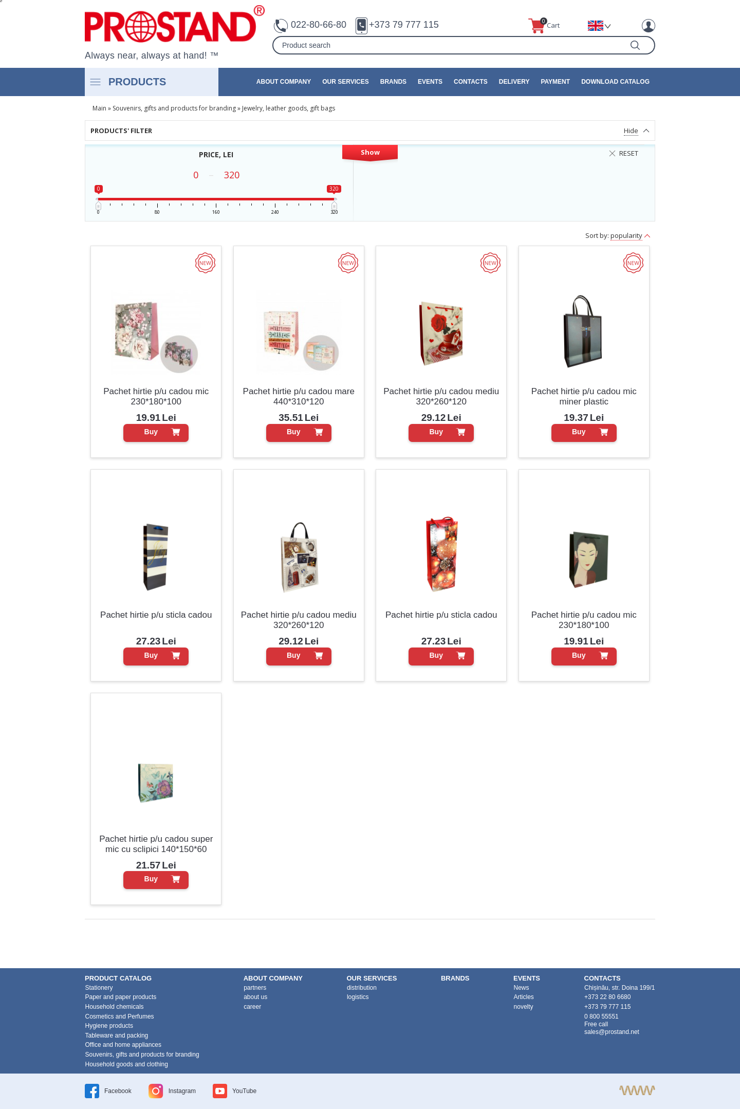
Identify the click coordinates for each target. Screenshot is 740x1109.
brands (393, 81)
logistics (358, 997)
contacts (471, 81)
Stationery (99, 987)
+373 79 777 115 (404, 25)
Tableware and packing (117, 1035)
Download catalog (615, 81)
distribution (362, 987)
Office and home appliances (123, 1044)
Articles (524, 997)
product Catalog (118, 978)
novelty (523, 1006)
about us (255, 997)
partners (255, 987)
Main (99, 108)
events (430, 81)
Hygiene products (109, 1025)
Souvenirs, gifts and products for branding (174, 108)
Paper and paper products (121, 997)
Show (370, 152)
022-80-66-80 (318, 25)
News (521, 987)
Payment (555, 81)
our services (345, 81)
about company (283, 81)
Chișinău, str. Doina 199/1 (619, 987)
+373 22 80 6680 (607, 997)
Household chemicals (114, 1006)
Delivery (514, 81)
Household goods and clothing (126, 1064)
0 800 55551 (601, 1016)
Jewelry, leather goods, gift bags (288, 108)
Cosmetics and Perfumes (119, 1016)
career (252, 1006)
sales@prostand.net (611, 1032)
